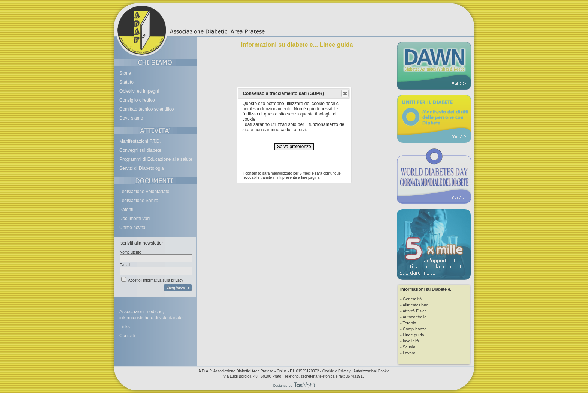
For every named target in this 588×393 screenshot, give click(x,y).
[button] (345, 93)
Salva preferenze (294, 146)
